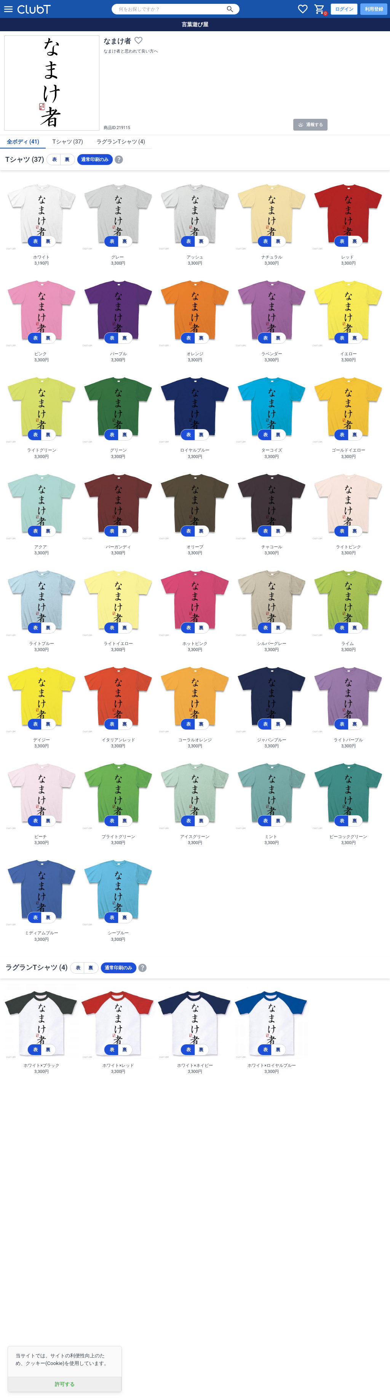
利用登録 (374, 9)
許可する (65, 1384)
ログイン (344, 9)
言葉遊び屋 (195, 24)
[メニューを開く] (8, 9)
